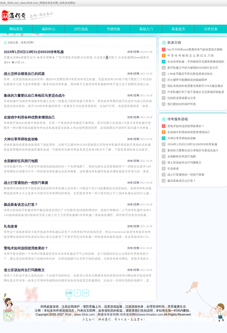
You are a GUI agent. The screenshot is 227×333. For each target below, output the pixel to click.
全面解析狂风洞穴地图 (21, 161)
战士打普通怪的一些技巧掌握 (26, 183)
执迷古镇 (174, 42)
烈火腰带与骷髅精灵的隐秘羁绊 (187, 79)
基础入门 (146, 29)
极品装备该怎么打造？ (21, 205)
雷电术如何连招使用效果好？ (26, 248)
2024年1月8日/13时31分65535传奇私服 (34, 52)
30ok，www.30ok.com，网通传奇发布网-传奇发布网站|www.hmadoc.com (114, 314)
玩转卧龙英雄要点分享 (181, 98)
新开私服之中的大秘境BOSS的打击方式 (192, 67)
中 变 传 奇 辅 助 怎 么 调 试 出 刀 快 (190, 55)
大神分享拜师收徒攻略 (21, 139)
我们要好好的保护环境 (181, 104)
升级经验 (113, 29)
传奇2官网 (27, 42)
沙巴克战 (81, 29)
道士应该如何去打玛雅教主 (24, 270)
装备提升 (178, 29)
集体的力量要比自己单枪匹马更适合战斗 (34, 95)
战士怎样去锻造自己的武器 (24, 74)
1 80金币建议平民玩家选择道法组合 (190, 73)
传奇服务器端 (177, 119)
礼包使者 (10, 226)
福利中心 (48, 29)
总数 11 (69, 293)
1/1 (85, 293)
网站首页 (16, 29)
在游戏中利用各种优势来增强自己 (29, 117)
